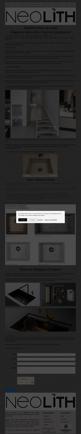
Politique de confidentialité (51, 219)
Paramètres (40, 219)
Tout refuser (32, 219)
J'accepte (22, 219)
